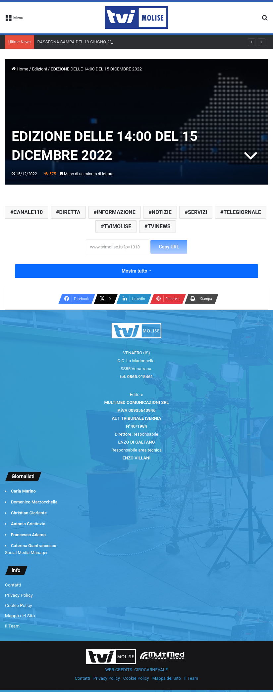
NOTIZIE (162, 212)
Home (20, 68)
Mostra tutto (136, 271)
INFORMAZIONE (116, 212)
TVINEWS (158, 226)
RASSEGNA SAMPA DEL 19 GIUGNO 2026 (77, 41)
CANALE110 (28, 212)
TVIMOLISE (117, 226)
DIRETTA (69, 212)
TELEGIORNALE (242, 212)
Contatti (13, 584)
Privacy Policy (19, 595)
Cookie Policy (18, 605)
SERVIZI (197, 212)
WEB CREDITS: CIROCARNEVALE (136, 669)
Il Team (12, 625)
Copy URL (169, 246)
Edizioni (39, 68)
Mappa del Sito (20, 615)
